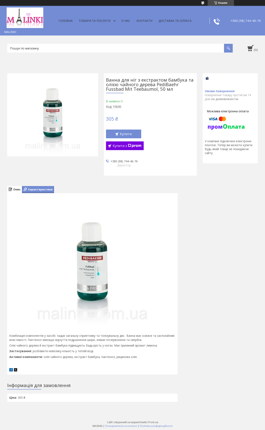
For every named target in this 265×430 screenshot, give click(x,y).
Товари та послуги (94, 21)
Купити (126, 134)
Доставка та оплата (175, 21)
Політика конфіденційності (156, 426)
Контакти (144, 21)
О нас (125, 21)
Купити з (127, 145)
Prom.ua (153, 422)
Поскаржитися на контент (121, 426)
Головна (66, 21)
